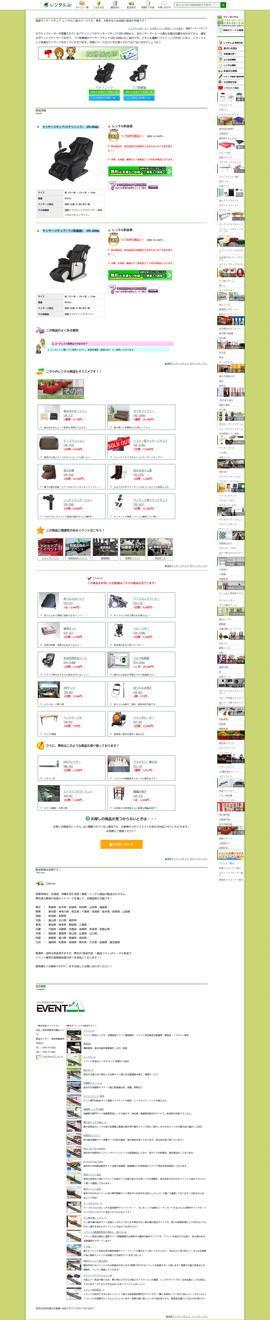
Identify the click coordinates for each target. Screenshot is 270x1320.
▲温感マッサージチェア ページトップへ (187, 1316)
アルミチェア (225, 105)
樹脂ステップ (225, 838)
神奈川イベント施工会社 (95, 1261)
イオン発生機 (225, 795)
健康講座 (105, 558)
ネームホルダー (226, 362)
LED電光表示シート (228, 771)
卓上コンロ (224, 305)
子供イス (223, 110)
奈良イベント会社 (92, 1174)
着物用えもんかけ (228, 138)
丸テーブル (224, 236)
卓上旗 (222, 410)
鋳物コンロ (224, 648)
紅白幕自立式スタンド (230, 328)
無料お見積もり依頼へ (103, 92)
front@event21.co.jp (52, 1056)
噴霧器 (222, 624)
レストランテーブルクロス (231, 251)
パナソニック (104, 75)
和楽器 (222, 724)
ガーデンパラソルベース (231, 224)
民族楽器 (223, 719)
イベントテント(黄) (229, 177)
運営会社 (115, 4)
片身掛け (223, 569)
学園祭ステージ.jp (92, 1083)
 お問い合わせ (122, 844)
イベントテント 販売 (93, 1096)
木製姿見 (223, 579)
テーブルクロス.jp (92, 1203)
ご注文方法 (98, 4)
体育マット (224, 457)
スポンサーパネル (228, 548)
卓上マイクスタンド (229, 200)
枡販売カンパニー (92, 1135)
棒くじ (222, 286)
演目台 (222, 386)
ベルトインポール (228, 524)
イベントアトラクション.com (97, 1275)
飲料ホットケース (228, 314)
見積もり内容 (147, 4)
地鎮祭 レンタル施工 (93, 1109)
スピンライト (225, 776)
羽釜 (221, 653)
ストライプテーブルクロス (231, 265)
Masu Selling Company (94, 1148)
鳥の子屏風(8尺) (227, 376)
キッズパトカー (226, 290)
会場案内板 (224, 819)
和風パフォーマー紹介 (230, 868)
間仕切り (223, 472)
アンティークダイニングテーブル (231, 230)
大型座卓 (223, 133)
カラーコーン (225, 529)
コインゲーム (225, 752)
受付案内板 (224, 815)
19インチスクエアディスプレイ (231, 692)
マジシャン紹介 (226, 863)
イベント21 (88, 1031)
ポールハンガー (226, 600)
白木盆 (222, 352)
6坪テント (224, 181)
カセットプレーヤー (229, 205)
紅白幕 (222, 338)
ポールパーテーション (230, 519)
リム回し (223, 452)
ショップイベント (50, 558)
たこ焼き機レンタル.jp (95, 1218)
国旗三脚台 (224, 405)
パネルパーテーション (230, 481)
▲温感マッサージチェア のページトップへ (186, 363)
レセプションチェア (229, 114)
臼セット (223, 643)
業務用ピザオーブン (229, 309)
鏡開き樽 (223, 667)
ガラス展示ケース (228, 605)
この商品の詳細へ (102, 98)
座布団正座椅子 (226, 129)
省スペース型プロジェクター (231, 703)
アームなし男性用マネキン (231, 594)
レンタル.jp (89, 1057)
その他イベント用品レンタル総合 (166, 28)
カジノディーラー (228, 748)
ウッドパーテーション (230, 476)
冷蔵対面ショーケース (230, 629)
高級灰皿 (223, 848)
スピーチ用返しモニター (231, 698)
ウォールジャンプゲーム (231, 429)
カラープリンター (228, 800)
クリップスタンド (228, 496)
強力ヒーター (225, 619)
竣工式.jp (88, 1070)
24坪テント (224, 186)
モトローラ (224, 210)
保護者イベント (132, 558)
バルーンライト (226, 767)
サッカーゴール (226, 448)
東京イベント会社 (92, 1189)
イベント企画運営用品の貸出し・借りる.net (105, 1232)
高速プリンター (226, 791)
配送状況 (131, 4)
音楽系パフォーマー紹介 (231, 880)
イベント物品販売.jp (93, 1290)
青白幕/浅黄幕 (226, 333)
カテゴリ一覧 (82, 4)
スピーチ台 (224, 153)
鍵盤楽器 (223, 729)
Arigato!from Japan (93, 1161)
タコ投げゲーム (226, 281)
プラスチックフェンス (230, 162)
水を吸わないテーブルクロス (231, 258)
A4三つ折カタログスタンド (231, 554)
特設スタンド (225, 157)
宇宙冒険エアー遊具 (229, 433)
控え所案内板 (225, 824)
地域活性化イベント (78, 558)
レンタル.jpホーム (137, 28)
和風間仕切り (225, 543)
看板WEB (87, 1044)
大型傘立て (224, 843)
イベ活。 (87, 1246)
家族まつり (160, 558)
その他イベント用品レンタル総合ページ (61, 397)
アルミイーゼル (226, 500)
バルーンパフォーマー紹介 (231, 874)
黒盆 (221, 357)
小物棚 (222, 574)
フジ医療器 (139, 75)
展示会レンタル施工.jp (95, 1122)
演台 (221, 381)
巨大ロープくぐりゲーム (231, 424)
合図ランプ (224, 677)
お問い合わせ (164, 4)
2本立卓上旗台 (226, 400)
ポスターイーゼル (228, 505)
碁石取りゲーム (226, 743)
